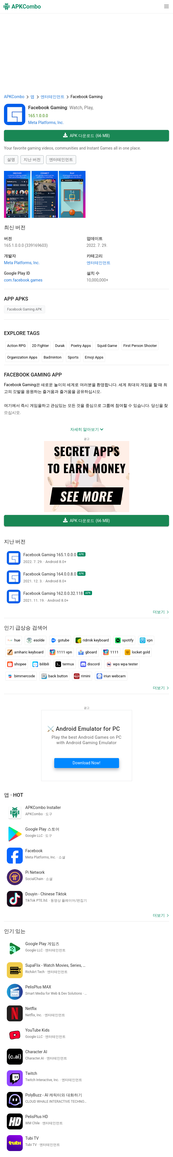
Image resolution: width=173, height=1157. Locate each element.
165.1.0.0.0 (26, 245)
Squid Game (107, 345)
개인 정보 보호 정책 (108, 1128)
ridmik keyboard (92, 640)
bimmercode (21, 676)
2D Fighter (40, 345)
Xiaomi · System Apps (24, 1146)
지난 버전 (32, 159)
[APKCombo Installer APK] (86, 1027)
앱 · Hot (13, 795)
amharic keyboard (25, 652)
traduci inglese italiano (25, 1074)
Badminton (52, 357)
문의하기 (13, 1137)
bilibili (40, 664)
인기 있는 (15, 888)
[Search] (163, 1104)
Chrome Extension (40, 1137)
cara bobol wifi (60, 1074)
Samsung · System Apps (68, 1146)
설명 (11, 159)
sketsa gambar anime (48, 1083)
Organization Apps (22, 357)
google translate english (117, 1064)
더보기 (159, 612)
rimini (82, 676)
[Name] (81, 1104)
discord (90, 664)
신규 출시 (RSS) (145, 1146)
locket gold (137, 652)
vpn (146, 640)
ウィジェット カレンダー (98, 1074)
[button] (155, 6)
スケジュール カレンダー (145, 1074)
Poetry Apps (81, 345)
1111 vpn (61, 652)
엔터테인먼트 (61, 159)
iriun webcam (111, 676)
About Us (60, 1128)
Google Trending (105, 1137)
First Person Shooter (140, 345)
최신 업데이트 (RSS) (110, 1146)
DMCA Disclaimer (144, 1128)
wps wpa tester (122, 664)
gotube (60, 640)
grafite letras (82, 1064)
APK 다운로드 (86, 136)
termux (64, 664)
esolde (35, 640)
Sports (73, 357)
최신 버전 (15, 227)
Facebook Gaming (47, 107)
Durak (60, 345)
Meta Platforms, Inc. (46, 122)
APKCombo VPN (73, 1137)
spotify (124, 640)
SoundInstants (136, 1137)
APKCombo (14, 96)
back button (54, 676)
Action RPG (16, 345)
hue (13, 640)
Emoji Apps (94, 357)
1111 (110, 652)
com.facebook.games (23, 280)
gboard (87, 652)
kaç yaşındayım (54, 1064)
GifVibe (158, 1137)
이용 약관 (80, 1128)
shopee (16, 664)
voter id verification (21, 1064)
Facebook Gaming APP (33, 375)
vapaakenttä (15, 1083)
